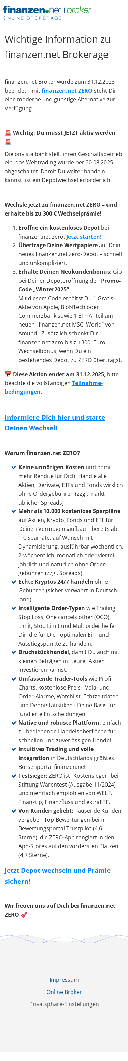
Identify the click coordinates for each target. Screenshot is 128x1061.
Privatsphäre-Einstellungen (64, 1004)
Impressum (64, 979)
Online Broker (64, 992)
